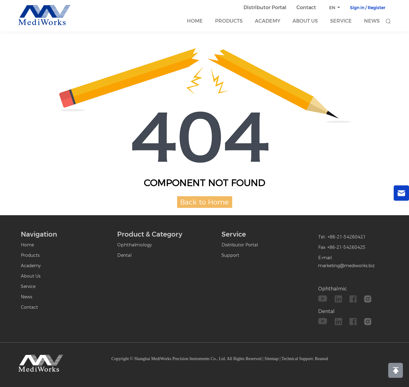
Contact (306, 7)
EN (332, 7)
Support (230, 255)
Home (195, 21)
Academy (267, 21)
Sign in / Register (367, 7)
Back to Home (204, 202)
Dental (124, 255)
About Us (305, 21)
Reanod (321, 358)
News (372, 21)
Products (229, 21)
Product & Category (149, 234)
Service (341, 21)
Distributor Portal (265, 7)
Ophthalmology (134, 245)
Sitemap (272, 358)
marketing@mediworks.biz (346, 265)
